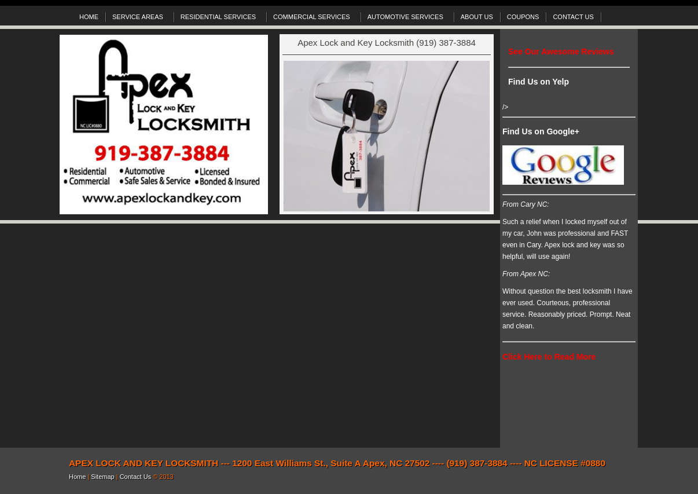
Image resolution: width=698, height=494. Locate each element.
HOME (88, 16)
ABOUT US (477, 16)
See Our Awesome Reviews (561, 51)
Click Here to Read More (549, 356)
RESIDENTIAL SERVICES (219, 18)
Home (78, 476)
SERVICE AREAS (139, 18)
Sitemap (103, 476)
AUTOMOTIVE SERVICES (407, 18)
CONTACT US (573, 16)
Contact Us (136, 476)
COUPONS (523, 16)
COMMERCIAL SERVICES (313, 18)
